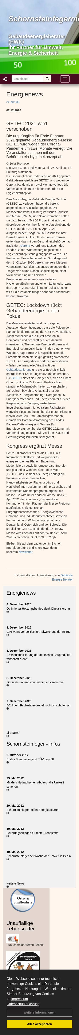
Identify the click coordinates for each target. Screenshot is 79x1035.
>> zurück (12, 102)
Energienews (21, 593)
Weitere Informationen (40, 1012)
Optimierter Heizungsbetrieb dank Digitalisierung (38, 608)
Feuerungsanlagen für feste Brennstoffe (32, 833)
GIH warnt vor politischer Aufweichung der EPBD (38, 631)
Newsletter (25, 552)
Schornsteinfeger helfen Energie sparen (33, 809)
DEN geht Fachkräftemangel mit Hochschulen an (38, 705)
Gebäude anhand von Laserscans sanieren (35, 682)
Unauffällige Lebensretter (20, 925)
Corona (25, 245)
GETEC (17, 378)
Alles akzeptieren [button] (39, 1024)
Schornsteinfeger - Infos (33, 744)
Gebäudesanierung (18, 369)
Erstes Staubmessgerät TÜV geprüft (30, 759)
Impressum (19, 999)
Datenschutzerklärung (23, 1004)
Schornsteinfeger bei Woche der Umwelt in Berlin (39, 856)
